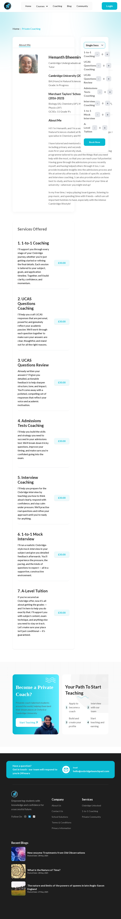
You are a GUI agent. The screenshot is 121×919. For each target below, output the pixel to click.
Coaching (57, 6)
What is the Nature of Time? (43, 869)
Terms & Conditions (61, 822)
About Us (56, 805)
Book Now (94, 142)
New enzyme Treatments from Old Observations (56, 852)
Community (82, 6)
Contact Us (57, 811)
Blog (69, 6)
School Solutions (60, 816)
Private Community (91, 816)
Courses (42, 6)
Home (28, 6)
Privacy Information (61, 828)
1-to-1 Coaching (90, 811)
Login (109, 5)
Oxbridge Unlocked (91, 805)
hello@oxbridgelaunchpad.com (91, 771)
